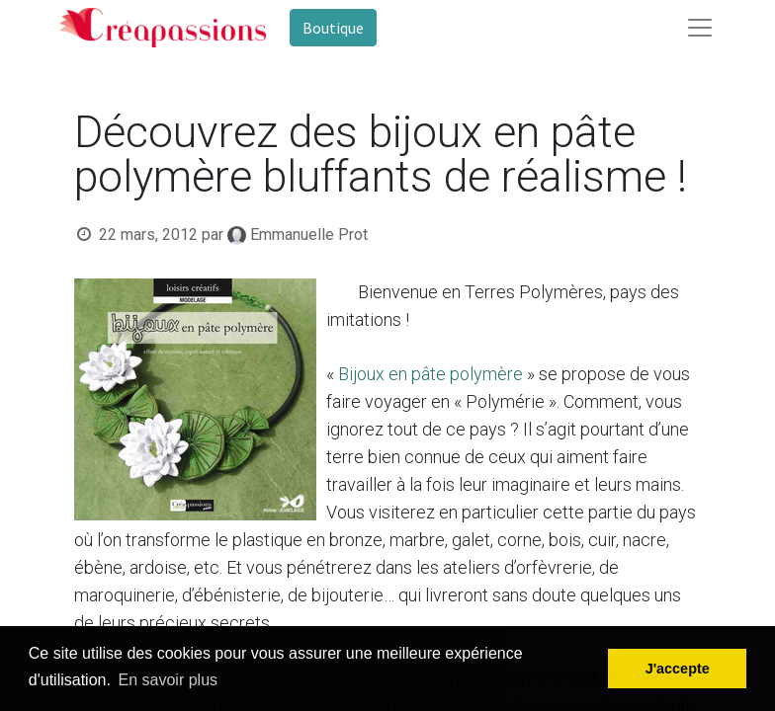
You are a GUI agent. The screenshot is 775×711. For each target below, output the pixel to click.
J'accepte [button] (678, 668)
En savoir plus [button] (168, 680)
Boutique (333, 28)
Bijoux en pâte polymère (430, 373)
